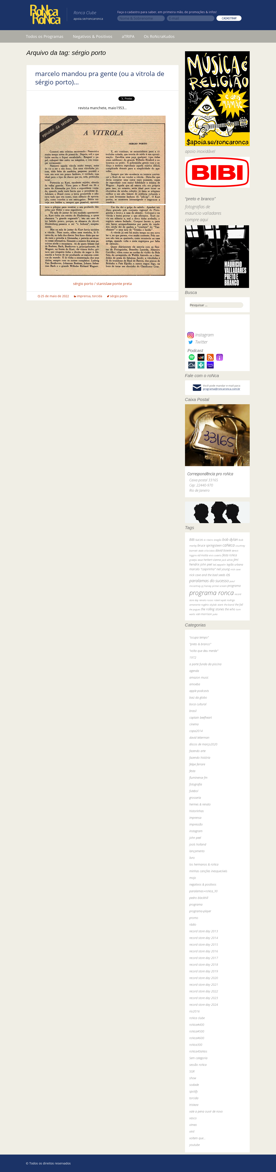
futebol (193, 791)
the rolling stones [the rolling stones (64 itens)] (212, 609)
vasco (193, 1118)
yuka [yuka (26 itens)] (215, 614)
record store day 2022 (203, 991)
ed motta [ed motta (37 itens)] (203, 555)
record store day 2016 (203, 951)
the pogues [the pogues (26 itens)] (194, 609)
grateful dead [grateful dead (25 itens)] (196, 559)
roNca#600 (196, 1038)
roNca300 (195, 1045)
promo (193, 918)
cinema (194, 724)
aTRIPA (128, 36)
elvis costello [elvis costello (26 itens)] (215, 555)
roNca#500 (196, 1031)
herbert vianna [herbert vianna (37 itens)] (212, 560)
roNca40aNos (198, 1051)
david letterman (199, 737)
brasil (192, 711)
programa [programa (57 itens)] (234, 586)
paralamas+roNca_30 (203, 891)
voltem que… (197, 1138)
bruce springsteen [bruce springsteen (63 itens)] (210, 545)
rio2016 (194, 1011)
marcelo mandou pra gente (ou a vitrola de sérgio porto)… (99, 77)
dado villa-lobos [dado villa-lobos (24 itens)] (206, 550)
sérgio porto (118, 296)
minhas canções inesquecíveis (208, 871)
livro (192, 858)
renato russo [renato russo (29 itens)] (206, 600)
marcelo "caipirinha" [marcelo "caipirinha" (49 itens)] (202, 569)
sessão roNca (198, 1065)
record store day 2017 (203, 958)
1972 (192, 657)
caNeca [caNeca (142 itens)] (229, 545)
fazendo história (199, 757)
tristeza (193, 1105)
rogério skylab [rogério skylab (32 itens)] (209, 604)
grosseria (195, 798)
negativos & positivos (202, 884)
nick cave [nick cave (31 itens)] (235, 569)
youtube (194, 1145)
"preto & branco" (200, 644)
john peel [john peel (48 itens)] (206, 564)
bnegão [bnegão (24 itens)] (217, 539)
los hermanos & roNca (203, 864)
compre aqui (196, 219)
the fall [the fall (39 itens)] (239, 604)
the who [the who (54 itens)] (230, 609)
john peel (195, 838)
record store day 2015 (203, 944)
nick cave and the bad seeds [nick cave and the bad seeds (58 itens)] (207, 575)
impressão (196, 824)
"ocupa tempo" (199, 637)
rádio (192, 924)
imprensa (84, 296)
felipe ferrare (197, 764)
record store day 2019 (203, 971)
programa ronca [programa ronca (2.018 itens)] (211, 592)
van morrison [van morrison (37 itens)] (204, 614)
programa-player (200, 911)
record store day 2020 (203, 978)
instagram (195, 831)
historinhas (196, 811)
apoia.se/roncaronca (88, 19)
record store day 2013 (203, 931)
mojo (192, 878)
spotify (193, 1091)
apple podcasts (199, 691)
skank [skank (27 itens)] (220, 604)
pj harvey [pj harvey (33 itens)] (206, 586)
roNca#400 (196, 1025)
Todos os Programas (44, 36)
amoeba (194, 684)
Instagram (200, 335)
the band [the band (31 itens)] (229, 604)
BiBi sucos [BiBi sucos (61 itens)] (196, 539)
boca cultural (197, 704)
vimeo (193, 1125)
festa (192, 771)
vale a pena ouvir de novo (206, 1111)
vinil (191, 1131)
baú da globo (198, 697)
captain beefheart (200, 717)
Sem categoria (198, 1058)
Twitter (197, 342)
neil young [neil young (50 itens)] (223, 569)
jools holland (197, 844)
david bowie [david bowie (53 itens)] (223, 550)
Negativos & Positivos (92, 36)
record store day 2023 (203, 998)
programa (195, 904)
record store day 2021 (203, 984)
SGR (191, 1071)
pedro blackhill (198, 898)
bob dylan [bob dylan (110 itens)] (230, 539)
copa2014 (196, 731)
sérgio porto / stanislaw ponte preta (102, 283)
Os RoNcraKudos (159, 36)
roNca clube (197, 1018)
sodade (194, 1085)
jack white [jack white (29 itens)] (227, 559)
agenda (194, 671)
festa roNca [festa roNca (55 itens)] (229, 555)
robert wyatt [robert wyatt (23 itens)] (220, 600)
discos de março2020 (203, 744)
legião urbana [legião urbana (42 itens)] (235, 564)
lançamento (197, 851)
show (192, 1078)
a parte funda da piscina (205, 664)
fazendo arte (197, 751)
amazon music (199, 677)
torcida (97, 296)
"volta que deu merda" (203, 651)
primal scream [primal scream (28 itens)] (219, 586)
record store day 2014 (203, 938)
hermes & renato (200, 804)
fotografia (195, 784)
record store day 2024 (203, 1005)
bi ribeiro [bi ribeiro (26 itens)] (208, 539)
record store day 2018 (203, 964)
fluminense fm (198, 778)
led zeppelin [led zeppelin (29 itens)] (219, 564)
